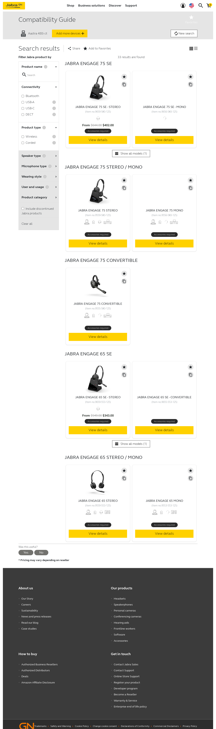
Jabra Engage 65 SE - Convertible (164, 397)
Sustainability (29, 610)
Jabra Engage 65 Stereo (98, 501)
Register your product (127, 679)
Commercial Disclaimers (166, 722)
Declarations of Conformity (135, 722)
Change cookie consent (105, 722)
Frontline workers (124, 627)
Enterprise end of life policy (130, 702)
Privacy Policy (190, 722)
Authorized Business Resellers (39, 662)
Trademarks (40, 722)
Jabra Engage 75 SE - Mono (164, 107)
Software (119, 633)
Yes (25, 552)
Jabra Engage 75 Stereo (98, 210)
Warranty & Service (125, 697)
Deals (24, 674)
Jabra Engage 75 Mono (164, 210)
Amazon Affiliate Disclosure (38, 679)
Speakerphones (123, 604)
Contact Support (124, 668)
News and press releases (36, 615)
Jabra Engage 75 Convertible (98, 304)
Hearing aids (121, 621)
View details (98, 140)
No (41, 552)
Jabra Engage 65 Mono (164, 501)
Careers (26, 604)
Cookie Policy (82, 722)
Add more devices (70, 33)
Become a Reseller (125, 691)
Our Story (27, 598)
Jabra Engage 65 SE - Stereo (98, 397)
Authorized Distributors (35, 668)
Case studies (29, 627)
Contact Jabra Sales (126, 662)
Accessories (121, 638)
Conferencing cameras (127, 615)
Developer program (126, 685)
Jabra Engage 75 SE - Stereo (98, 107)
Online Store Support (127, 674)
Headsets (120, 598)
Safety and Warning (60, 722)
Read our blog (29, 621)
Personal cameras (125, 610)
